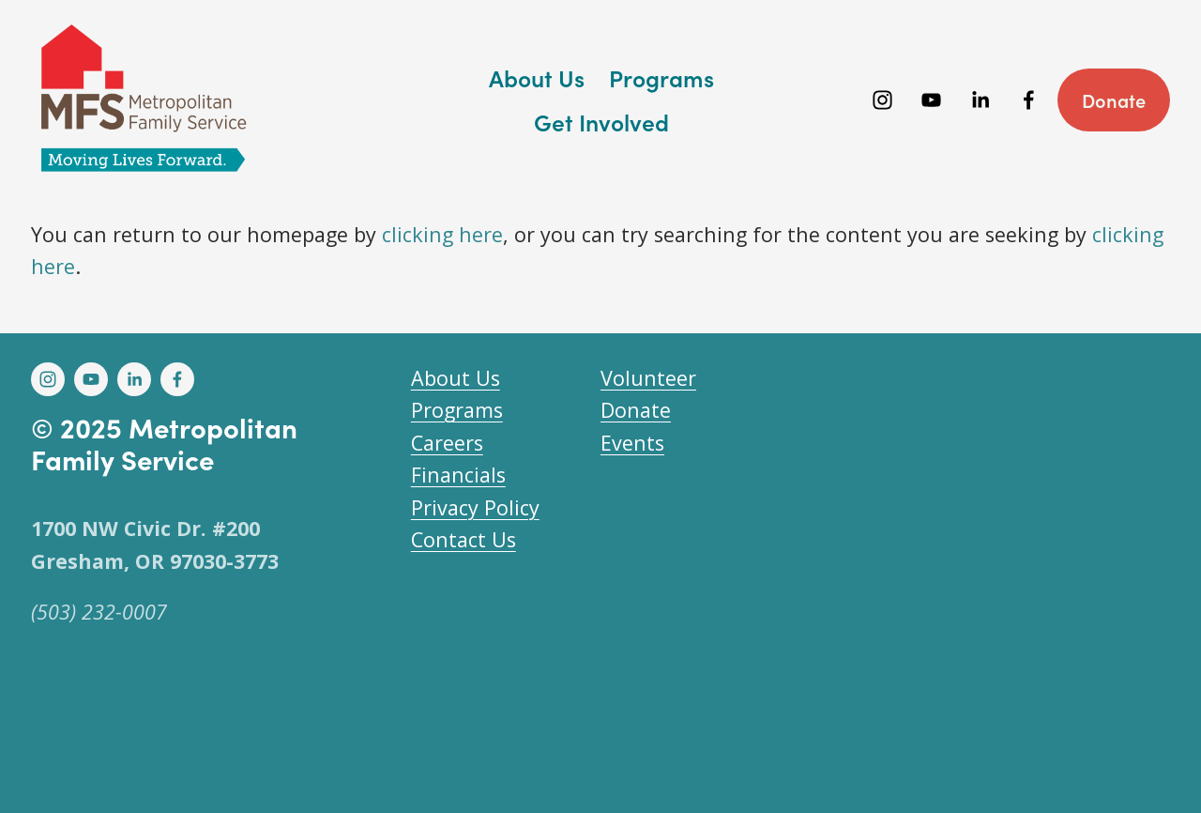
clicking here (442, 234)
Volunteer (648, 377)
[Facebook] (1029, 100)
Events (632, 442)
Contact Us (463, 539)
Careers (447, 442)
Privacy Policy (475, 507)
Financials (458, 474)
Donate (1114, 100)
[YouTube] (931, 100)
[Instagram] (882, 100)
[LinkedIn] (980, 100)
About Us (455, 377)
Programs (457, 409)
